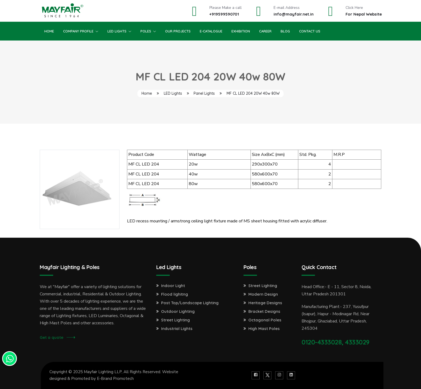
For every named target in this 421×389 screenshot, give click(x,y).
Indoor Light (173, 285)
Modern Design (263, 294)
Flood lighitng (174, 294)
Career (265, 31)
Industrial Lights (177, 328)
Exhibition (240, 31)
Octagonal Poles (264, 320)
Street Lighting (175, 320)
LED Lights (173, 93)
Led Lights (116, 31)
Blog (285, 31)
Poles (145, 31)
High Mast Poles (264, 328)
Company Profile (78, 31)
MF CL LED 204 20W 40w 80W (253, 93)
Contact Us (309, 31)
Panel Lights (204, 93)
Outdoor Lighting (178, 311)
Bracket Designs (264, 311)
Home (49, 31)
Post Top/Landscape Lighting (190, 302)
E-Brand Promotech (115, 378)
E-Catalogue (211, 31)
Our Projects (178, 31)
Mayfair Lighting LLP (103, 372)
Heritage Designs (265, 302)
